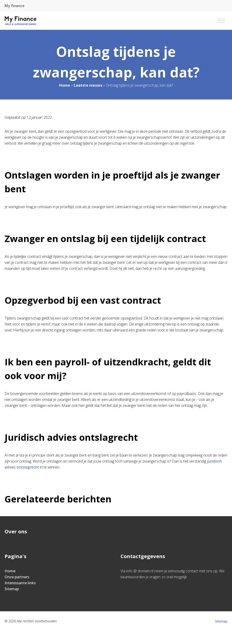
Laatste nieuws (88, 85)
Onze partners (17, 576)
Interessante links (20, 582)
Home (64, 85)
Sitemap (12, 588)
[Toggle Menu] (221, 20)
